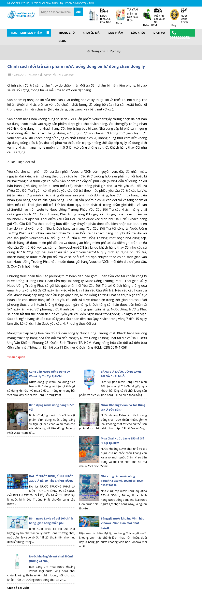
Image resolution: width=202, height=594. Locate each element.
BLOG (62, 41)
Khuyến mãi (92, 33)
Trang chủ (67, 33)
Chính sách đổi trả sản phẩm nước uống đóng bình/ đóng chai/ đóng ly (76, 66)
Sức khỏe (138, 33)
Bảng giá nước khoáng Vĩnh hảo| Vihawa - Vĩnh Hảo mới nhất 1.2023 (123, 523)
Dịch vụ (159, 33)
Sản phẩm (115, 33)
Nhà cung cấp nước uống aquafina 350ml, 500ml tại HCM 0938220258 (122, 480)
